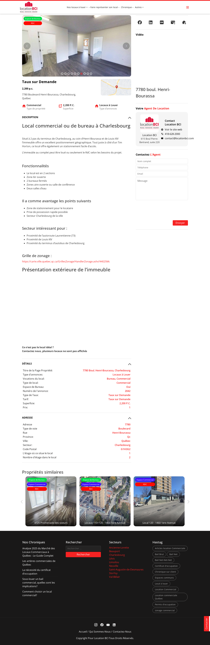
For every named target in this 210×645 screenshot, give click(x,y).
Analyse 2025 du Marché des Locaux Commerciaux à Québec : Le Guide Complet (38, 552)
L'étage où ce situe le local (38, 453)
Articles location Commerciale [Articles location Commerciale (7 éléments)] (170, 548)
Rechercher (83, 554)
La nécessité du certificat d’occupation (36, 571)
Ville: (25, 441)
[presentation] (162, 210)
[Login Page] (187, 7)
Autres (138, 7)
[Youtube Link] (108, 624)
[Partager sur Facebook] (140, 22)
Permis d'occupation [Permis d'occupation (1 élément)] (165, 604)
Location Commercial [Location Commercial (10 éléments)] (165, 589)
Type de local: (30, 382)
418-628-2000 (172, 134)
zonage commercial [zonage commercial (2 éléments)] (165, 610)
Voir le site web (173, 129)
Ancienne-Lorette (119, 547)
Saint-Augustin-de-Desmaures (126, 569)
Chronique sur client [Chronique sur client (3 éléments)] (165, 571)
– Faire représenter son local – (104, 7)
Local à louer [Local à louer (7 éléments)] (161, 583)
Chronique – (127, 7)
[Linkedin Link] (114, 624)
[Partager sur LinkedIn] (150, 22)
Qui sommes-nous (100, 631)
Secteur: (27, 445)
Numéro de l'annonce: (35, 391)
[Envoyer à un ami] (173, 22)
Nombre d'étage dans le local (39, 457)
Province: (28, 436)
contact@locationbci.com (179, 138)
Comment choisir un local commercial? (37, 593)
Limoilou (114, 562)
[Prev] (27, 45)
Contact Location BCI (173, 122)
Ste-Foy (113, 573)
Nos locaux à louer (76, 7)
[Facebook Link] (102, 624)
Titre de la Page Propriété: (38, 370)
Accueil (83, 631)
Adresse (27, 424)
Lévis (112, 558)
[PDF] (162, 22)
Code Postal (30, 449)
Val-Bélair (114, 576)
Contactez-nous (122, 631)
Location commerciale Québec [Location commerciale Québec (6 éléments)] (166, 597)
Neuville (113, 566)
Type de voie (30, 428)
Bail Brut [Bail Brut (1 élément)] (159, 554)
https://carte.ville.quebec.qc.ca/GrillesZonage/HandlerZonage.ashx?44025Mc (66, 261)
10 (91, 73)
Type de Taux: (30, 395)
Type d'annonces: (33, 374)
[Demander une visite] (184, 22)
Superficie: (29, 403)
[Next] (126, 45)
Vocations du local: (33, 378)
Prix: (25, 407)
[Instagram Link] (96, 624)
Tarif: (26, 399)
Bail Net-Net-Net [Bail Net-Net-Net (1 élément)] (163, 560)
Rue (25, 432)
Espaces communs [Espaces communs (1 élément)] (164, 577)
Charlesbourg (117, 555)
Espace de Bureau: (33, 387)
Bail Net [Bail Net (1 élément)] (173, 554)
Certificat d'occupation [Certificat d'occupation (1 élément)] (166, 565)
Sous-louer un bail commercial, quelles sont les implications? (38, 582)
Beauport (114, 551)
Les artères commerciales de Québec (38, 562)
